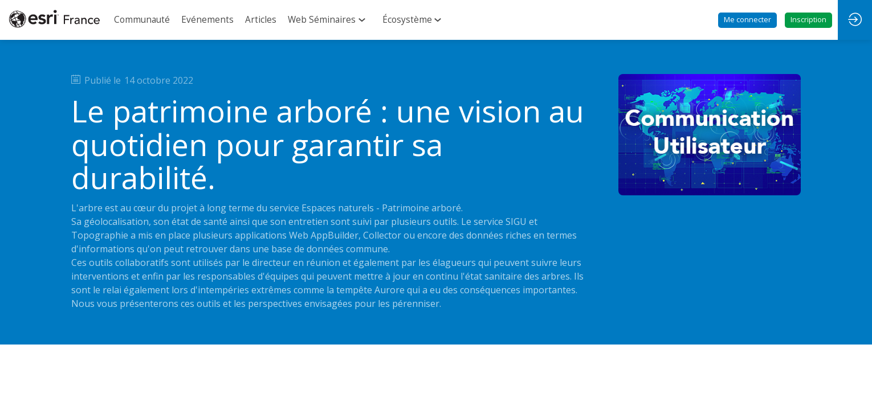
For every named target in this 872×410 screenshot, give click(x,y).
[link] (142, 20)
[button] (747, 20)
